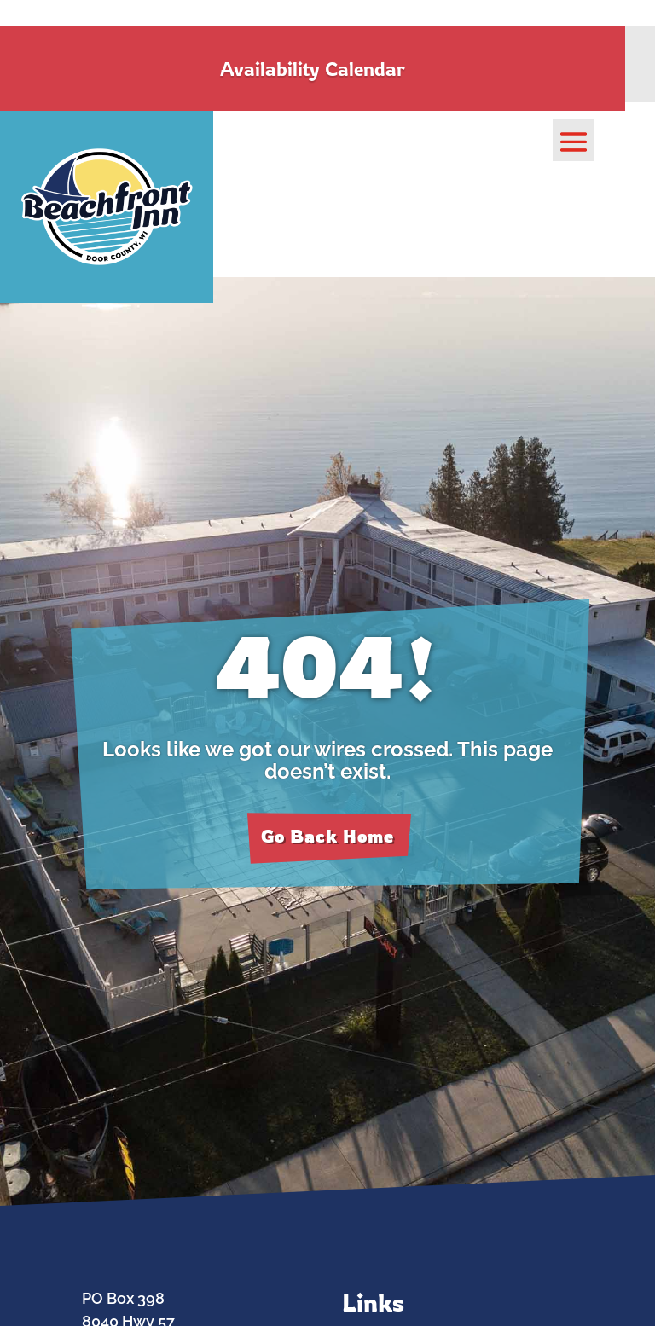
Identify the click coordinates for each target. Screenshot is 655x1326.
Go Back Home (327, 836)
